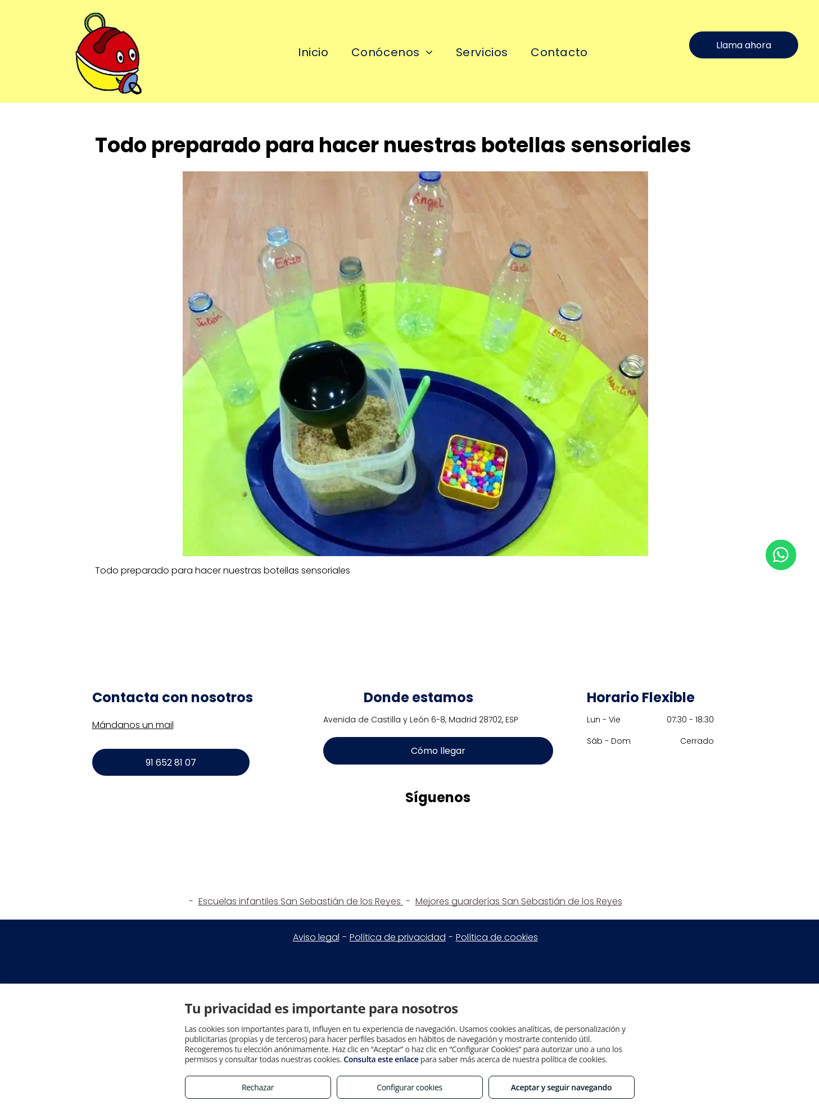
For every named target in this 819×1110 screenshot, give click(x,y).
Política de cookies (497, 937)
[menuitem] (313, 52)
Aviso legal (316, 937)
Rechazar (258, 1087)
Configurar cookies (409, 1087)
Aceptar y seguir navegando (561, 1087)
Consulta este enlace (380, 1059)
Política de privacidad (398, 937)
